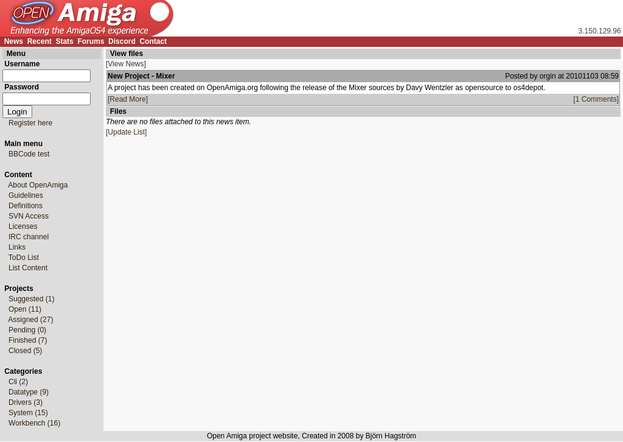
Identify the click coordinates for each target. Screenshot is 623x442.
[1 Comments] (596, 99)
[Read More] (128, 99)
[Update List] (126, 132)
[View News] (126, 64)
